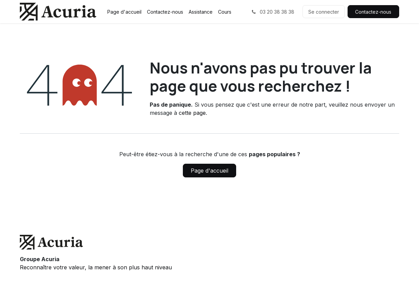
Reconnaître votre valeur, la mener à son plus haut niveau (96, 267)
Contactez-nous (373, 12)
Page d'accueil (209, 170)
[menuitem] (124, 11)
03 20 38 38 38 (272, 12)
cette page (192, 112)
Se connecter (323, 12)
